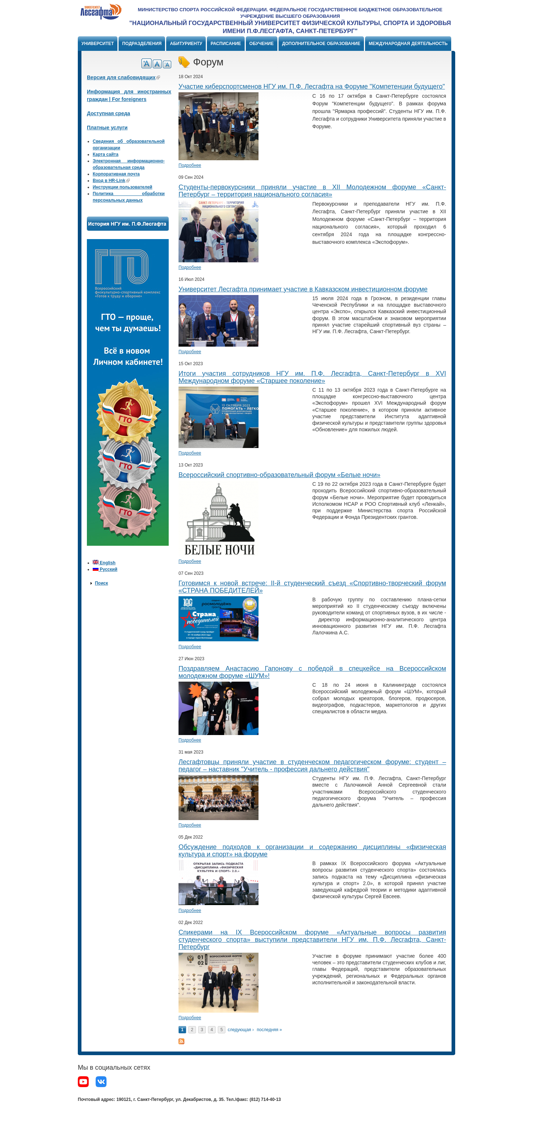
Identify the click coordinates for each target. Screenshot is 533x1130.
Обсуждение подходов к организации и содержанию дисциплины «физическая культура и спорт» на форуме (312, 850)
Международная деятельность (408, 43)
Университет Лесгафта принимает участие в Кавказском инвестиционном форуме (303, 289)
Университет (97, 43)
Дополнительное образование (321, 43)
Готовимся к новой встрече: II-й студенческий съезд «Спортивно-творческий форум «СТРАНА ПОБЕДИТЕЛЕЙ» (312, 587)
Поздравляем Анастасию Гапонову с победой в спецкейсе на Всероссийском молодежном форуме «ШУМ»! (312, 672)
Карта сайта (106, 154)
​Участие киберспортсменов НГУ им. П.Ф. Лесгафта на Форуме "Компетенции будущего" (312, 86)
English (104, 562)
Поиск (101, 583)
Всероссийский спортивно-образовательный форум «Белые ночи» (279, 475)
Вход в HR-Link (111, 180)
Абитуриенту (186, 43)
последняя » (269, 1029)
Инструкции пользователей (122, 187)
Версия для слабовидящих (123, 77)
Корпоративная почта (116, 174)
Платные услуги (107, 127)
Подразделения (141, 43)
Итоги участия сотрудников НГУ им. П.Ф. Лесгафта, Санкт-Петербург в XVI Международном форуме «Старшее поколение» (312, 377)
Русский (105, 569)
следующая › (241, 1029)
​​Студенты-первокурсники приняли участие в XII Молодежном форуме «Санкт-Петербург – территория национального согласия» (312, 190)
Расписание (226, 43)
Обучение (261, 43)
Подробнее (190, 165)
